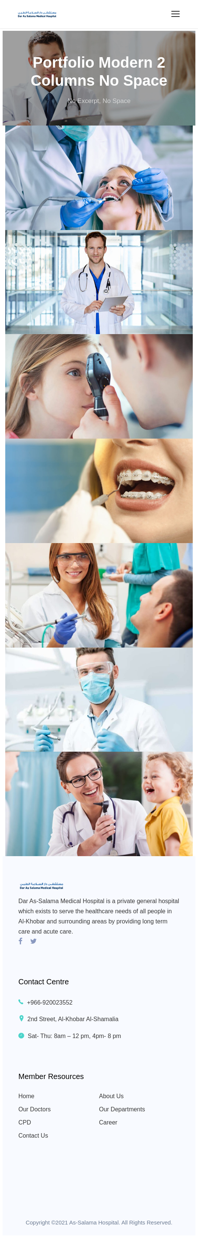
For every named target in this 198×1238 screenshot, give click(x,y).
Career (108, 1122)
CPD (24, 1122)
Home (26, 1096)
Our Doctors (34, 1109)
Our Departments (122, 1109)
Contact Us (33, 1135)
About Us (111, 1096)
